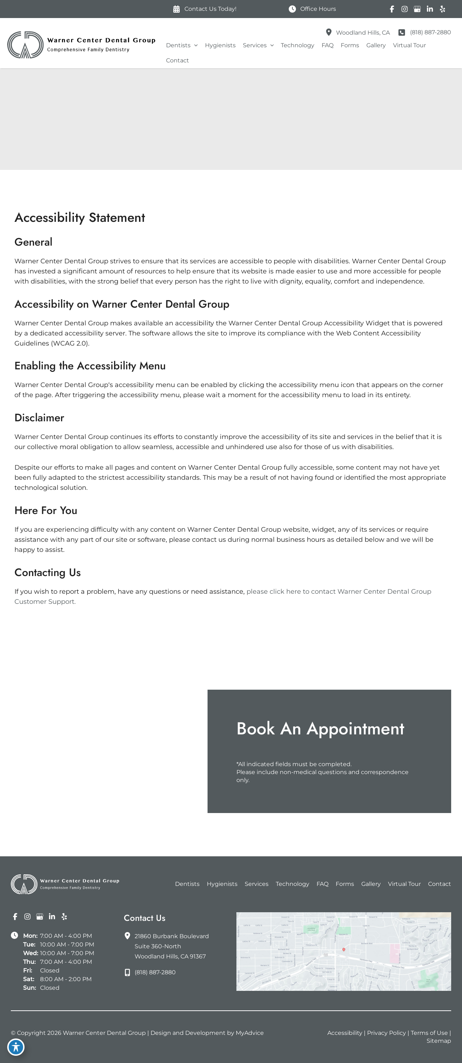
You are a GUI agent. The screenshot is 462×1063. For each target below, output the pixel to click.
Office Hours (318, 8)
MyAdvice (250, 1032)
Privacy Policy (386, 1032)
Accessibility (344, 1032)
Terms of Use (429, 1032)
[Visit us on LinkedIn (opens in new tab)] (429, 9)
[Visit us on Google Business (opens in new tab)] (417, 9)
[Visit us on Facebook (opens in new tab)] (392, 9)
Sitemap (439, 1040)
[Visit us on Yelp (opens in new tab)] (442, 9)
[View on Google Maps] (343, 951)
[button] (194, 45)
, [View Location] (363, 32)
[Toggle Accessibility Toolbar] (16, 1047)
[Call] (424, 32)
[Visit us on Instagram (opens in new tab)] (404, 9)
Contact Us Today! (210, 8)
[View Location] (330, 31)
